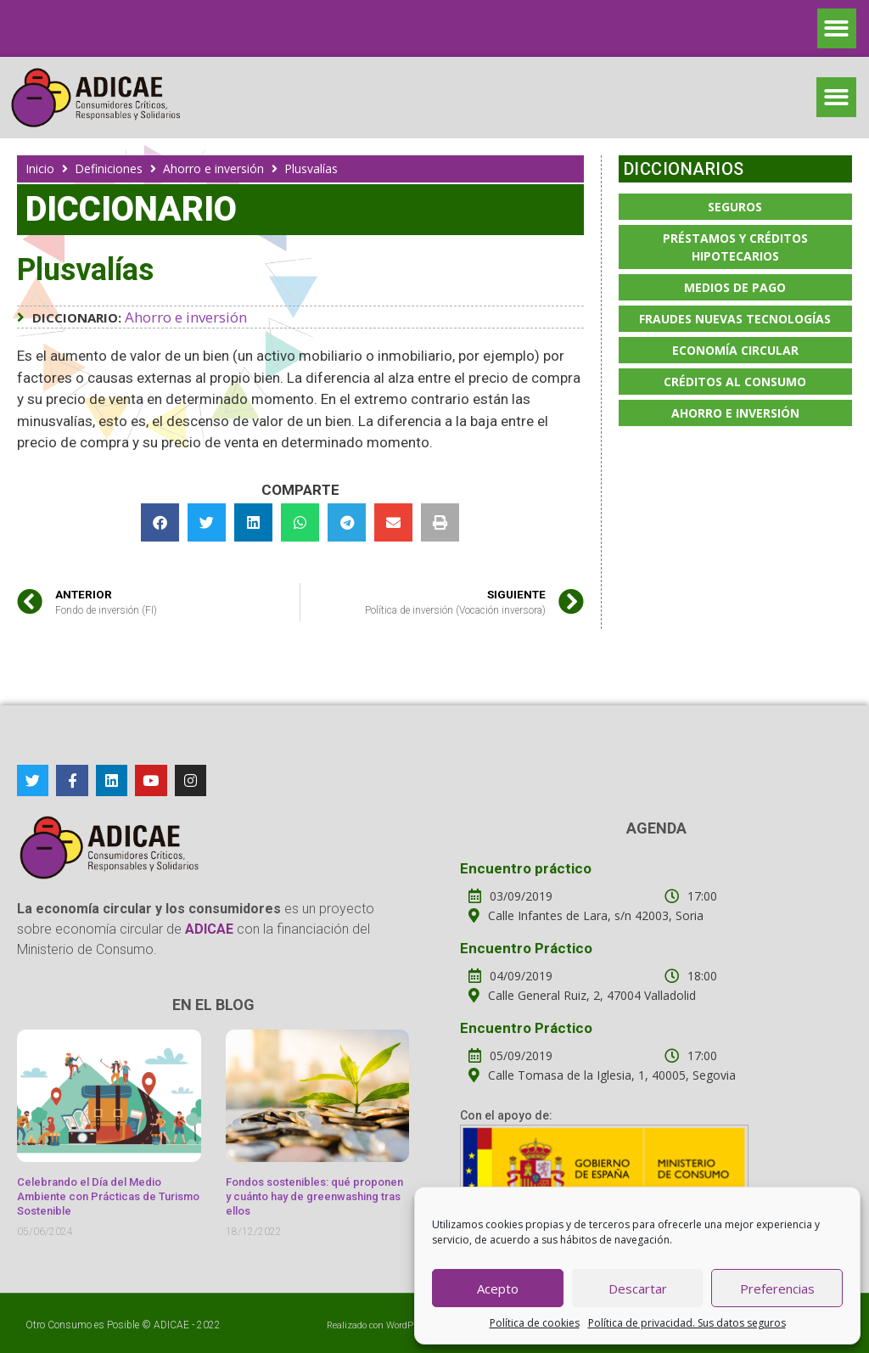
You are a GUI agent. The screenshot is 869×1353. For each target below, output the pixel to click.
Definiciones (109, 168)
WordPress (408, 1325)
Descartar (637, 1288)
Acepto (498, 1288)
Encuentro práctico (525, 868)
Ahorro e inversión (213, 168)
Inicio (39, 168)
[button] (837, 28)
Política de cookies (535, 1323)
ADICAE (171, 1325)
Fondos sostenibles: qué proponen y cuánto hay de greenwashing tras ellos (314, 1196)
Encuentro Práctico (526, 948)
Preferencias (777, 1288)
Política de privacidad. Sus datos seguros (687, 1323)
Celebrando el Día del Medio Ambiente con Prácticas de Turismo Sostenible (108, 1196)
